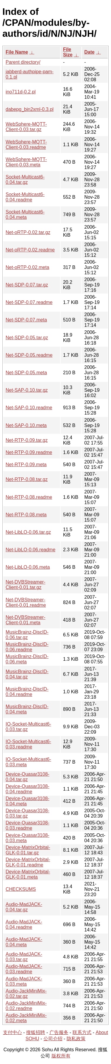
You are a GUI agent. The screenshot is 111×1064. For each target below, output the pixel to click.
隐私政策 (76, 1038)
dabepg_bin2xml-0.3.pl (30, 109)
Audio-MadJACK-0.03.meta (24, 981)
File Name (17, 52)
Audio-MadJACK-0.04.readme (24, 924)
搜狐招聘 (35, 1032)
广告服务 (58, 1032)
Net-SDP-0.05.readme (29, 355)
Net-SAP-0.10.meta (26, 425)
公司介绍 (53, 1038)
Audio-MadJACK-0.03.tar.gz (24, 957)
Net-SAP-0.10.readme (29, 407)
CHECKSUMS (21, 889)
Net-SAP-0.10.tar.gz (27, 390)
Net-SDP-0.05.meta (26, 372)
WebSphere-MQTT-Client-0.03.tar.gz (26, 127)
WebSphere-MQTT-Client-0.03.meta (26, 162)
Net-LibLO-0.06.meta (28, 567)
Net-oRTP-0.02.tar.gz (28, 232)
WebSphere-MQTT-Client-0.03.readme (26, 144)
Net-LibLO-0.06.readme (30, 549)
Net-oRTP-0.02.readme (30, 249)
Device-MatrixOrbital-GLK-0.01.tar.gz (28, 850)
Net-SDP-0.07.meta (26, 319)
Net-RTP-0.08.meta (26, 514)
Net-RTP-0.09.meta (26, 464)
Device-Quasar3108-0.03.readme (27, 825)
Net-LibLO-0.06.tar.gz (28, 532)
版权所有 (61, 1055)
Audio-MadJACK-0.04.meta (24, 942)
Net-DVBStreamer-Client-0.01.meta (25, 620)
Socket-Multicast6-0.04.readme (25, 197)
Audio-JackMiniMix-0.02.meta (26, 1018)
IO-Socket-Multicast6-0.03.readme (28, 744)
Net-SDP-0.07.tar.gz (27, 284)
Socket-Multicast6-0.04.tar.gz (25, 179)
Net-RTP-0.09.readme (29, 452)
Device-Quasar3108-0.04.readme (27, 789)
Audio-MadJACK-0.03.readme (24, 969)
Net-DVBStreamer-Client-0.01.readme (26, 602)
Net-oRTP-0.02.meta (27, 267)
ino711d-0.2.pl (21, 91)
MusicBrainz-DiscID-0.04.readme (27, 691)
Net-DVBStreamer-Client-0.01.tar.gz (25, 584)
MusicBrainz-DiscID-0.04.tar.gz (27, 674)
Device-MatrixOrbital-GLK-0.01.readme (28, 862)
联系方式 (82, 1032)
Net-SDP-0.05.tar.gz (27, 337)
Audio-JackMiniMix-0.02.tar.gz (26, 993)
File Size (68, 52)
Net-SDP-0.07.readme (29, 302)
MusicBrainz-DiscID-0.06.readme (27, 647)
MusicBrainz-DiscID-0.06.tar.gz (27, 635)
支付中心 (12, 1032)
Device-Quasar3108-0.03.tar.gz (27, 813)
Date (89, 52)
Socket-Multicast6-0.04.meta (25, 214)
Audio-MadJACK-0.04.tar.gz (24, 907)
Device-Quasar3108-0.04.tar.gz (27, 777)
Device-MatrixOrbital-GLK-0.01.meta (28, 874)
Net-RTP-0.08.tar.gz (27, 479)
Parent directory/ (23, 62)
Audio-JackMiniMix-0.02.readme (26, 1006)
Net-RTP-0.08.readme (29, 497)
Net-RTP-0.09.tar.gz (27, 440)
